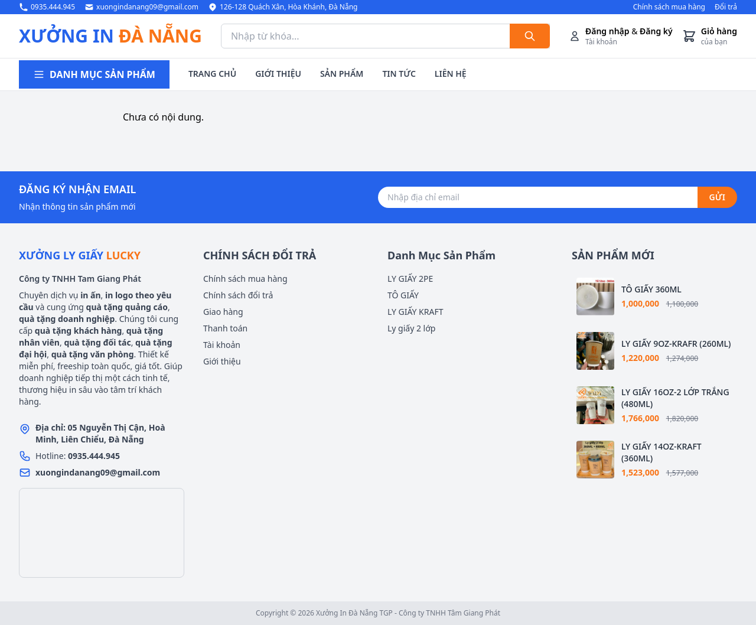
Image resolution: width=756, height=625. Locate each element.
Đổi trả (726, 7)
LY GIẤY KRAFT (415, 311)
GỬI (717, 197)
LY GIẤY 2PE (410, 278)
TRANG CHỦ (212, 73)
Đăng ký (656, 31)
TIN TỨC (398, 73)
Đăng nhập (607, 31)
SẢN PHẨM (341, 73)
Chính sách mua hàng (669, 7)
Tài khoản (221, 344)
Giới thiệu (222, 361)
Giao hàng (223, 311)
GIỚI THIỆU (278, 73)
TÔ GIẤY (403, 295)
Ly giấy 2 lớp (411, 328)
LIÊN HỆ (451, 73)
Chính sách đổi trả (238, 295)
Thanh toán (225, 328)
